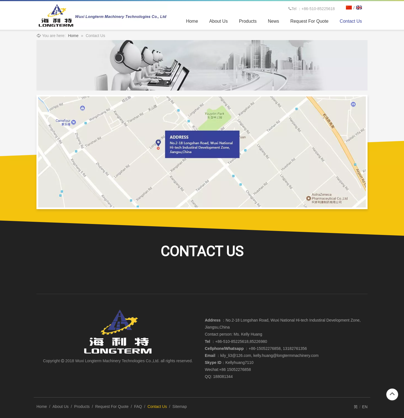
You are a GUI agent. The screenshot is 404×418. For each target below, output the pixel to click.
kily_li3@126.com (235, 355)
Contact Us (157, 406)
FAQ (138, 406)
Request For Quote (111, 406)
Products (81, 406)
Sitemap (180, 406)
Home (41, 406)
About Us (60, 406)
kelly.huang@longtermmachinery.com (285, 355)
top (392, 393)
